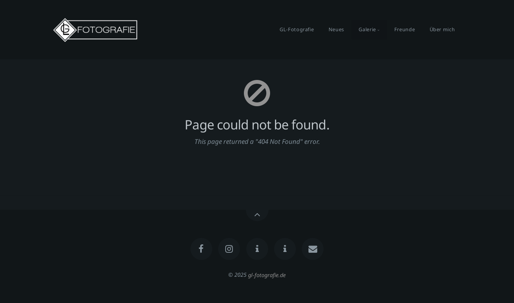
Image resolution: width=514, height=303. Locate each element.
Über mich (442, 29)
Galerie (367, 29)
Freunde (404, 29)
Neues (336, 29)
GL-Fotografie (297, 29)
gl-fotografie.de (267, 274)
